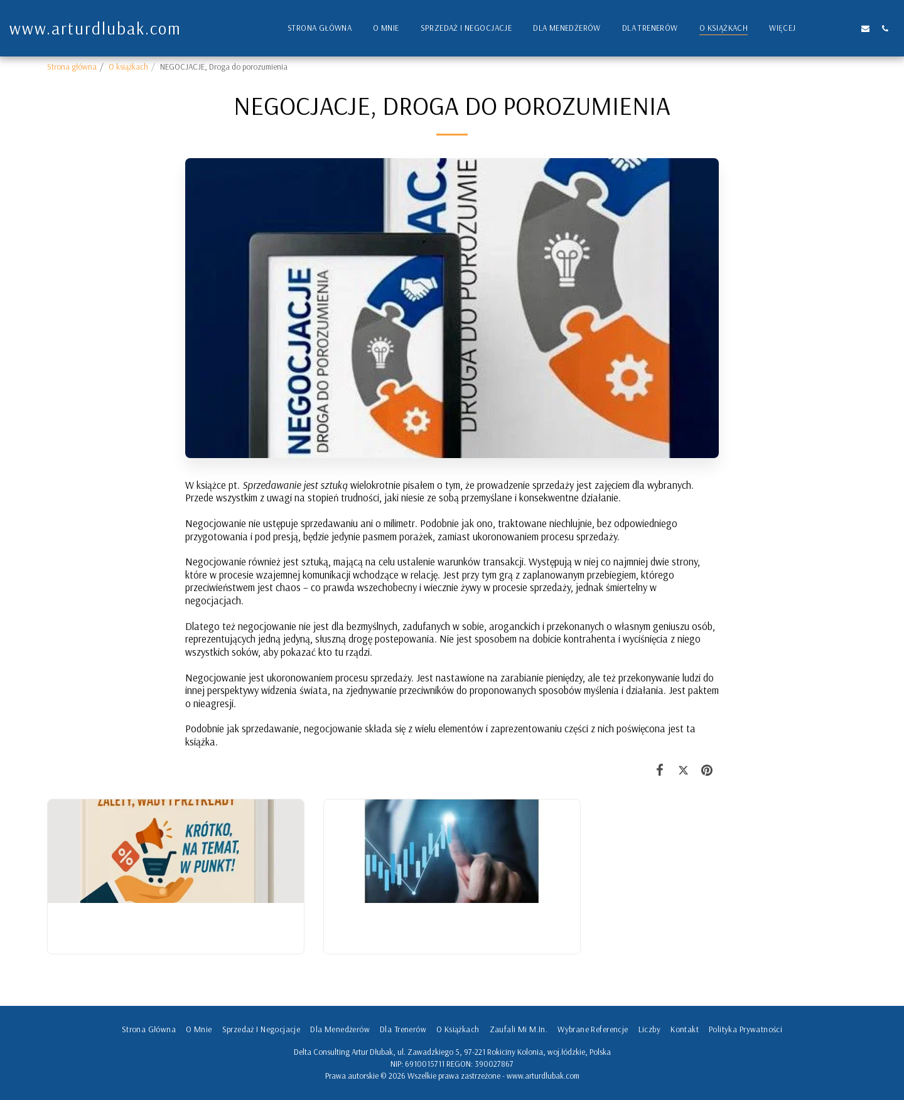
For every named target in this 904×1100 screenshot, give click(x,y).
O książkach (128, 66)
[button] (826, 28)
